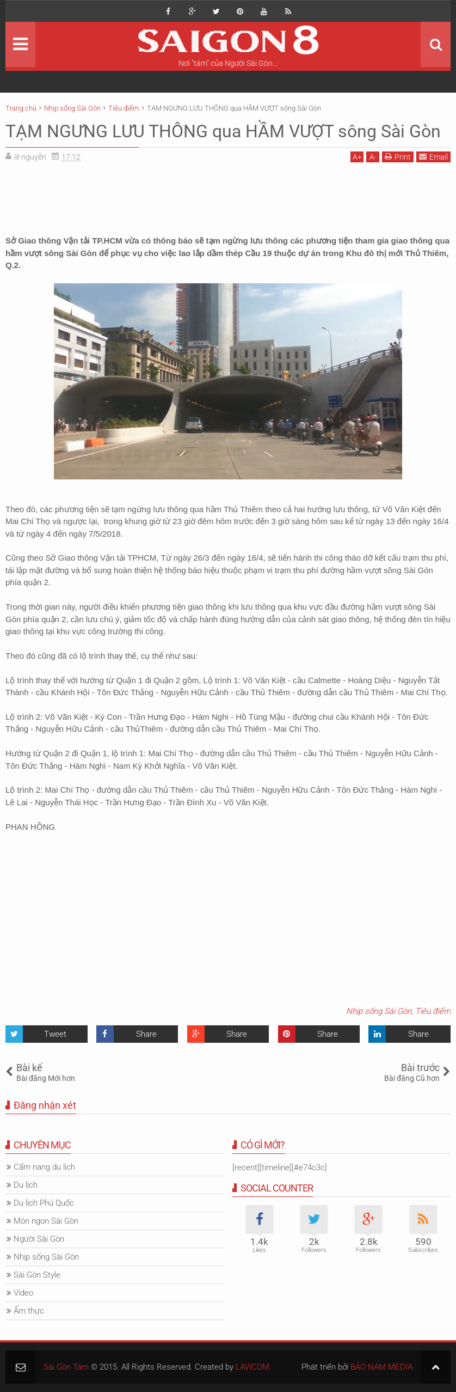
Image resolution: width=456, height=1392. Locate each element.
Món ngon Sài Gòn (46, 1221)
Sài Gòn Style (37, 1275)
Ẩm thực (29, 1311)
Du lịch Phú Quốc (44, 1203)
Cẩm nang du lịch (44, 1167)
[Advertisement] (228, 195)
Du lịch (26, 1185)
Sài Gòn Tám (66, 1367)
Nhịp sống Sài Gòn (378, 1011)
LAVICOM (252, 1367)
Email (433, 156)
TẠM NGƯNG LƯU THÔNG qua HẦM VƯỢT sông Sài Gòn (223, 131)
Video (23, 1293)
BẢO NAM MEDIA (381, 1367)
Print (398, 156)
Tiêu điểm (433, 1011)
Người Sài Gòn (39, 1239)
